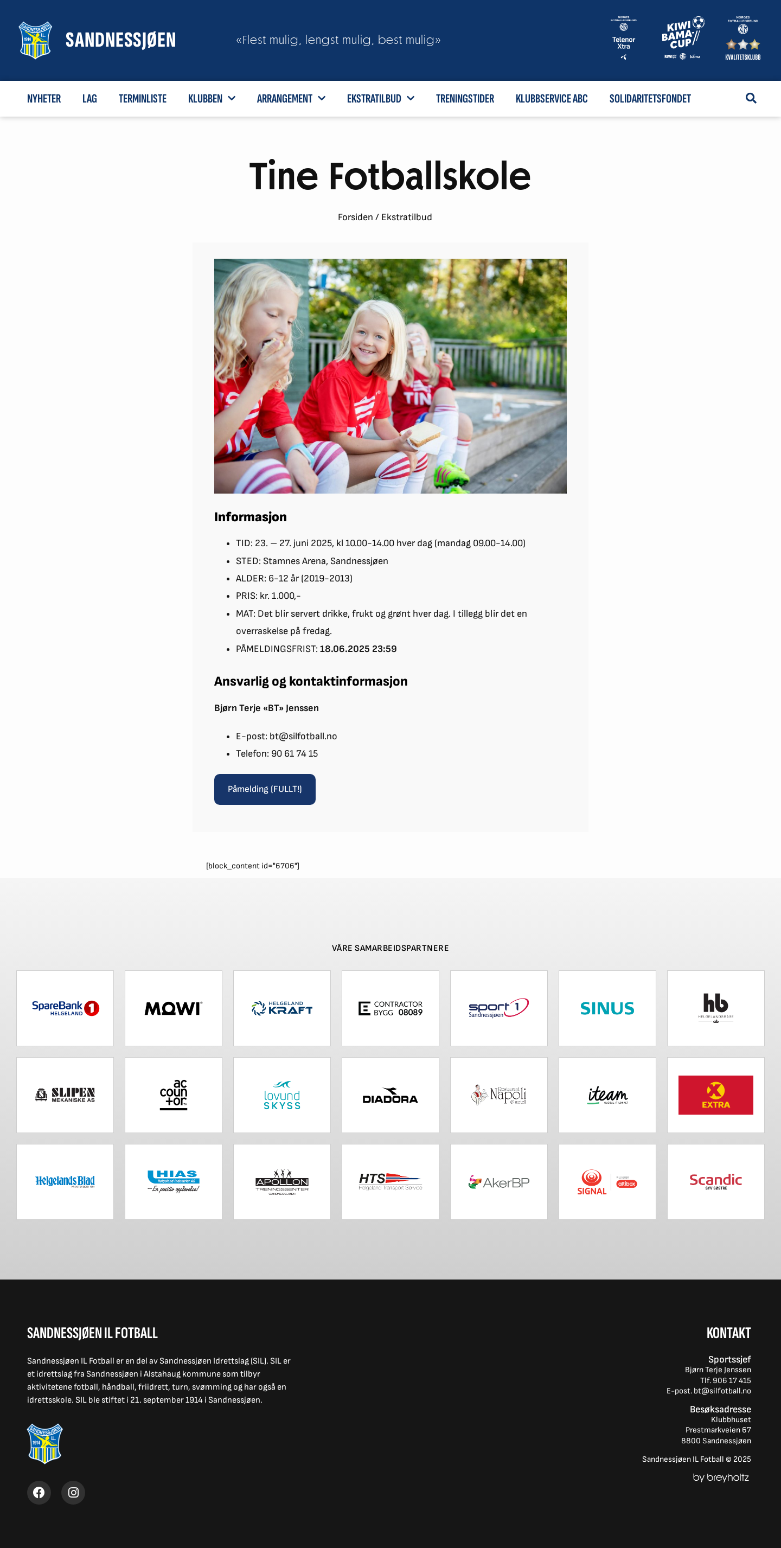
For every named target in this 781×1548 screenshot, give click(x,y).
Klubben (211, 98)
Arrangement (291, 98)
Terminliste (143, 98)
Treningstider (465, 98)
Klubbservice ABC (552, 98)
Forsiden (355, 217)
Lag (89, 98)
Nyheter (44, 98)
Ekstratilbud (380, 98)
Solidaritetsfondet (650, 98)
